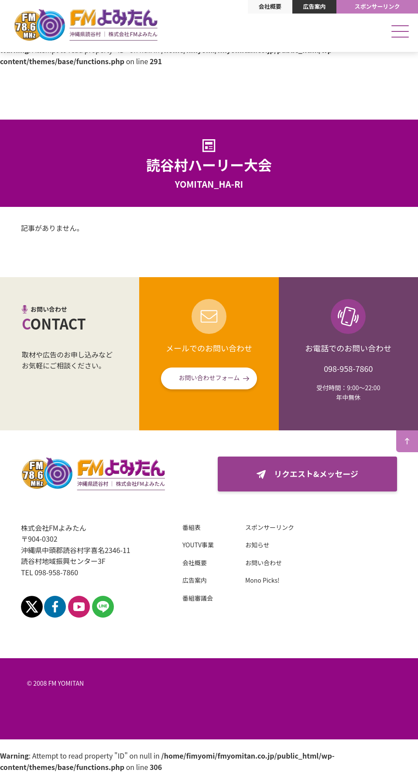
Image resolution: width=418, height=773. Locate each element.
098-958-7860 (348, 368)
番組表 (191, 527)
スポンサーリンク (377, 6)
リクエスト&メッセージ (316, 473)
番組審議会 (197, 598)
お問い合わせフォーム (209, 377)
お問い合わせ (263, 562)
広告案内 (314, 6)
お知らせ (257, 544)
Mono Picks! (262, 580)
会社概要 (270, 6)
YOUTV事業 (198, 544)
